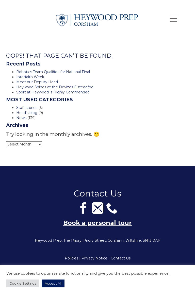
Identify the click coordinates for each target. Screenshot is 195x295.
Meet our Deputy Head (37, 82)
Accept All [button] (53, 283)
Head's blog (26, 112)
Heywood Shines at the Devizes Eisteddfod (54, 87)
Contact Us (121, 258)
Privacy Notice (94, 258)
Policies (71, 258)
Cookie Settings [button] (22, 283)
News (21, 118)
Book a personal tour (97, 222)
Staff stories (26, 107)
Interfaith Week (30, 77)
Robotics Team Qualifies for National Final (53, 72)
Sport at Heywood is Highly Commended (53, 92)
